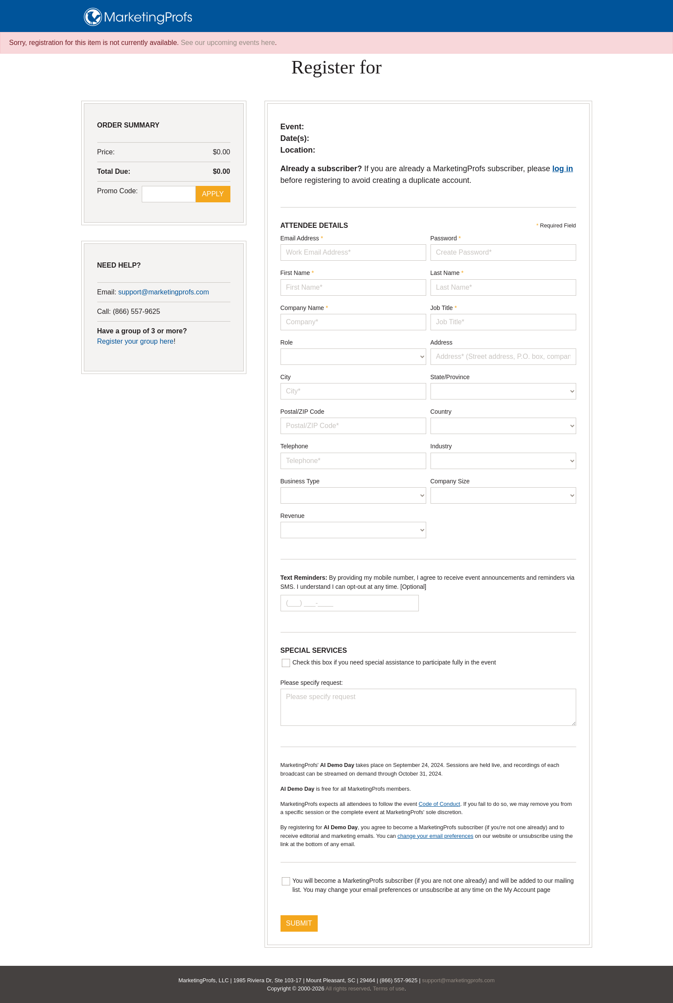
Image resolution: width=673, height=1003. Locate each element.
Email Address (302, 238)
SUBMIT (299, 923)
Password (446, 238)
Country (441, 411)
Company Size (450, 481)
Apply (212, 194)
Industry (441, 446)
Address (442, 342)
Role (287, 342)
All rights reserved (347, 988)
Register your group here (135, 341)
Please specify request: (312, 682)
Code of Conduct (439, 804)
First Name (297, 272)
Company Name (305, 307)
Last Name (447, 272)
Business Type (300, 481)
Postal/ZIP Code (303, 411)
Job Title (444, 307)
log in (562, 168)
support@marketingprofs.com (163, 292)
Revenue (293, 515)
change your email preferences (436, 836)
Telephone (295, 446)
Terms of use (388, 988)
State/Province (450, 377)
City (286, 377)
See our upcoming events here (228, 42)
